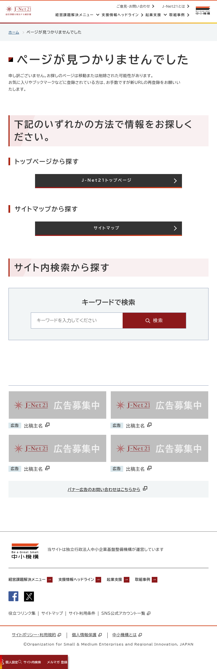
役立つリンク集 (22, 616)
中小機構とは (127, 637)
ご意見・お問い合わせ (132, 6)
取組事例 (168, 580)
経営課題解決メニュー (31, 580)
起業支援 (135, 580)
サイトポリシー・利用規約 (36, 637)
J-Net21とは (172, 6)
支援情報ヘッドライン (90, 580)
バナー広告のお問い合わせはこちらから (108, 488)
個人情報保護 (86, 637)
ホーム (14, 32)
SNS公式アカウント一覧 (125, 616)
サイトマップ (52, 616)
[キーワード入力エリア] (95, 320)
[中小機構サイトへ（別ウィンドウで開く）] (202, 11)
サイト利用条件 (82, 616)
